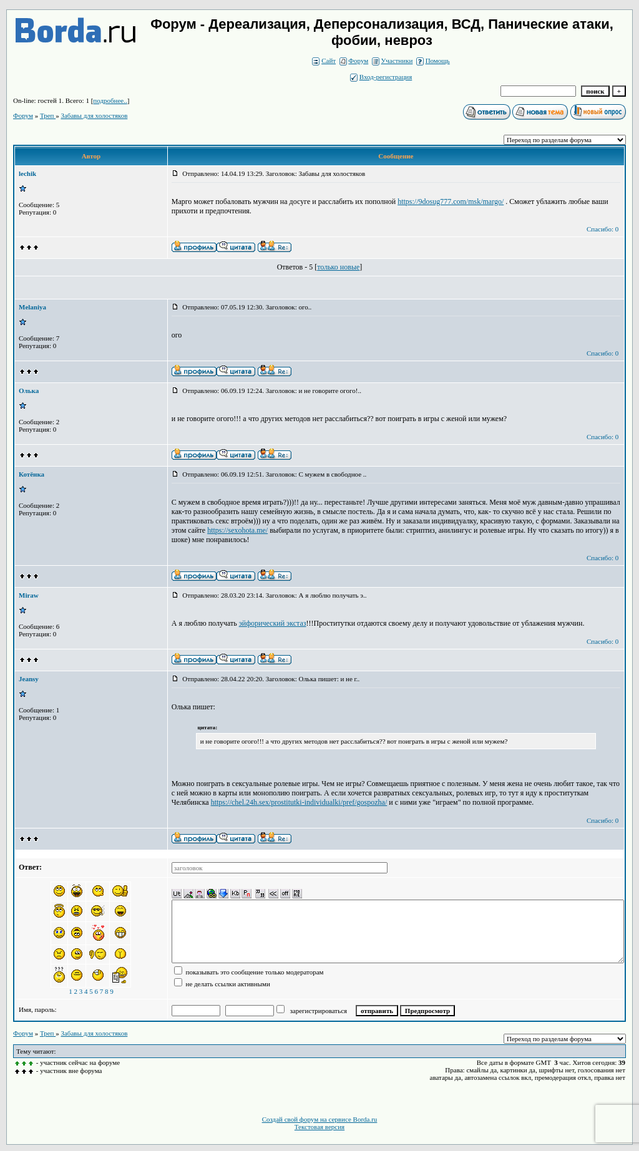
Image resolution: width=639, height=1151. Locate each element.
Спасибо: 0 (602, 229)
